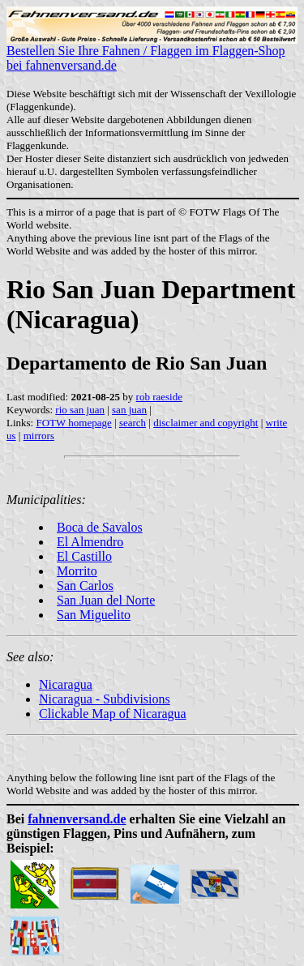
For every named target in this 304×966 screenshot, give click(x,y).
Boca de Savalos (100, 527)
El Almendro (90, 542)
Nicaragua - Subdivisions (104, 699)
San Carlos (85, 585)
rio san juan (80, 410)
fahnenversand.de (77, 819)
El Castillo (84, 556)
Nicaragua (65, 684)
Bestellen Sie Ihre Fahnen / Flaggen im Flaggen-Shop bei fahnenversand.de (152, 52)
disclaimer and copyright (205, 423)
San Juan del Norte (106, 600)
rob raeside (159, 397)
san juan (129, 410)
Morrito (77, 571)
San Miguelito (94, 615)
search (132, 423)
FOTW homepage (73, 423)
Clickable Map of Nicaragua (112, 713)
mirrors (39, 436)
